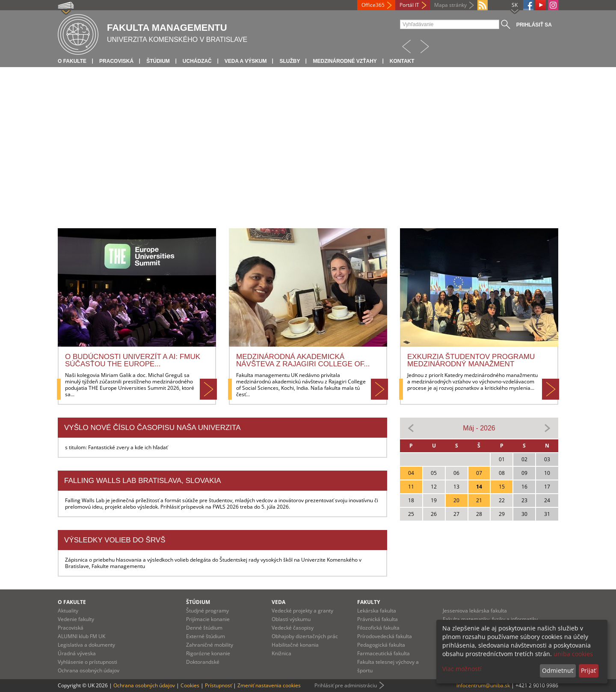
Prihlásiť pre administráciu (345, 685)
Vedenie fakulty (76, 619)
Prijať (588, 670)
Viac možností (462, 669)
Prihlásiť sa (534, 25)
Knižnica (281, 653)
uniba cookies (573, 654)
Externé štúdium (205, 636)
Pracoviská (116, 61)
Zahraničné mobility (209, 644)
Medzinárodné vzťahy (344, 61)
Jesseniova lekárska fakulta (475, 610)
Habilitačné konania (295, 644)
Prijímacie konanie (208, 619)
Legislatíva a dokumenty (86, 644)
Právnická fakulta (377, 619)
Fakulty (368, 602)
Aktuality (68, 610)
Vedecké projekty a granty (302, 610)
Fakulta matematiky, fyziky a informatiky (490, 619)
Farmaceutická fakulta (383, 653)
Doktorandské (202, 661)
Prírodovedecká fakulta (384, 636)
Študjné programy (207, 610)
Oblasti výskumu (291, 619)
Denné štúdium (204, 627)
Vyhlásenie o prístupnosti (87, 661)
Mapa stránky (450, 5)
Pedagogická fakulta (381, 644)
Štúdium (158, 61)
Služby (289, 61)
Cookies (190, 685)
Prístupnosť (218, 685)
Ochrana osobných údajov (88, 670)
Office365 (373, 5)
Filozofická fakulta (378, 627)
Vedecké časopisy (293, 627)
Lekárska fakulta (376, 610)
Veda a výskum (246, 61)
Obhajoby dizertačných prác (305, 636)
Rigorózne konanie (208, 653)
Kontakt (402, 61)
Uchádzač (197, 61)
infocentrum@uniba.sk (483, 685)
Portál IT (409, 5)
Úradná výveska (77, 653)
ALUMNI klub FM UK (81, 636)
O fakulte (72, 61)
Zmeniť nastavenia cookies (269, 685)
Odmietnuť (557, 670)
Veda (278, 602)
